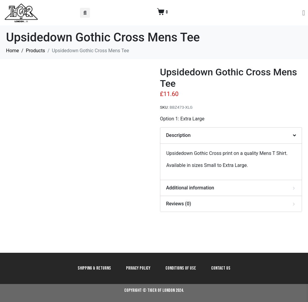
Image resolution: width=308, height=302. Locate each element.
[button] (85, 13)
